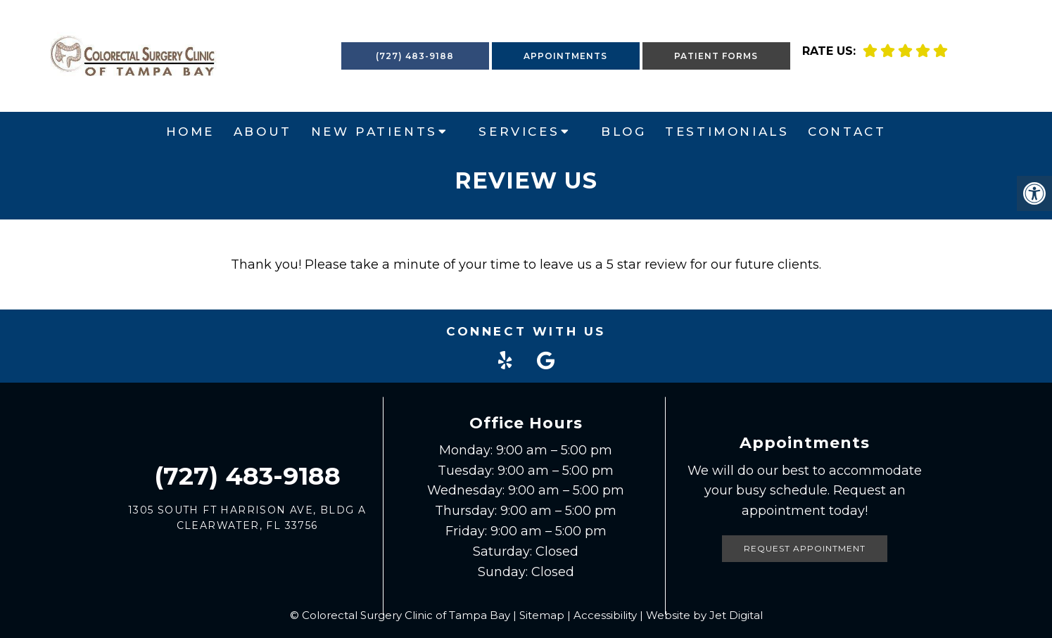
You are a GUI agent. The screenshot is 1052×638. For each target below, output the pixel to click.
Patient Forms (716, 56)
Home (190, 132)
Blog (623, 132)
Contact (847, 132)
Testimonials (727, 132)
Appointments (565, 56)
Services (519, 132)
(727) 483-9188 (415, 56)
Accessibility (605, 615)
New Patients (374, 132)
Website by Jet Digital (704, 615)
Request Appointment (805, 548)
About (263, 132)
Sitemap (541, 615)
